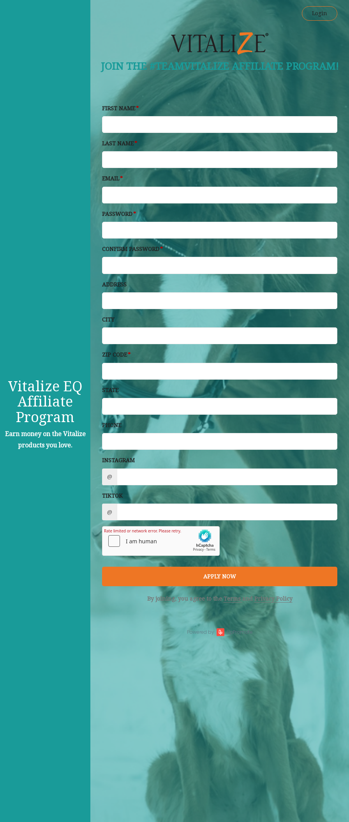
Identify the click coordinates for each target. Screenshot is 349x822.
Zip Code (114, 355)
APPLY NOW (219, 576)
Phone (111, 425)
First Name (118, 108)
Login (319, 13)
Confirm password (130, 249)
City (108, 319)
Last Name (118, 143)
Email (110, 178)
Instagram (118, 460)
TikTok (112, 496)
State (110, 390)
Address (114, 284)
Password (117, 214)
